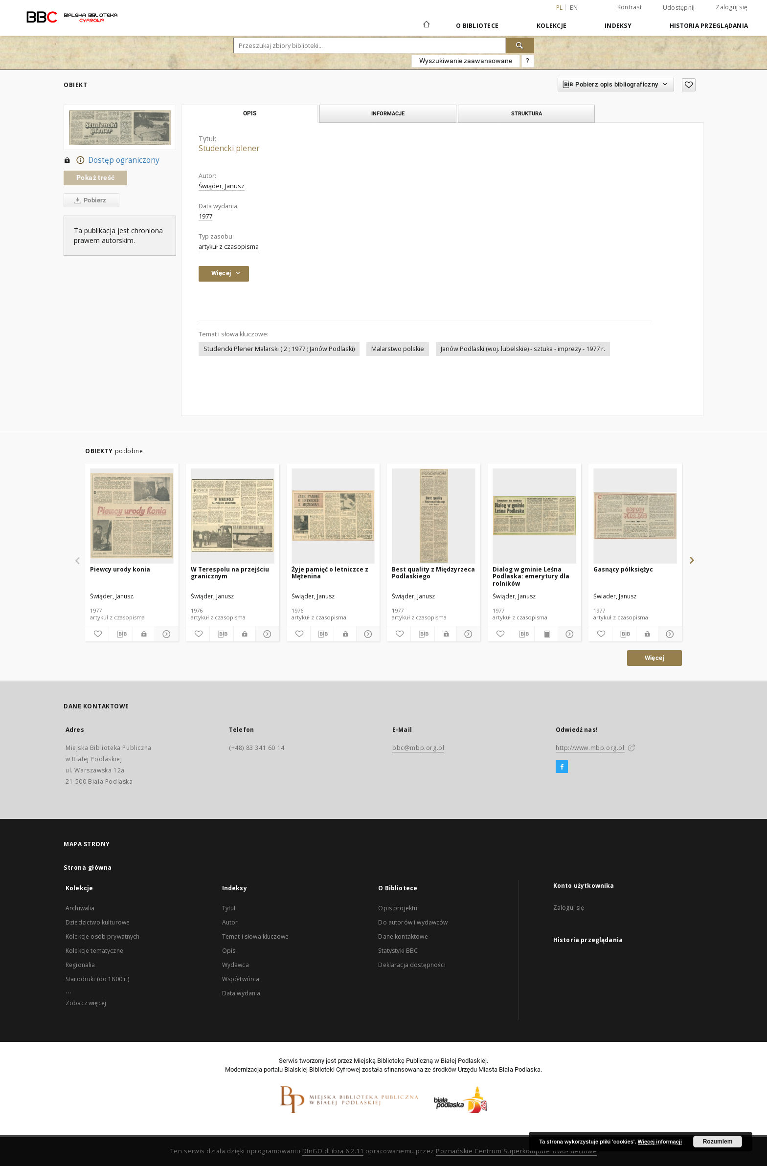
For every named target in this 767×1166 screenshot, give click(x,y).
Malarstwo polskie (397, 349)
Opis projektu (397, 908)
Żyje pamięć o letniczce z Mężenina (330, 572)
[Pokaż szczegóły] (165, 634)
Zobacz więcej (86, 1003)
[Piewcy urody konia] (131, 516)
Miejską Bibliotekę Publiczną (393, 1060)
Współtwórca (241, 979)
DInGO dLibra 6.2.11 (333, 1151)
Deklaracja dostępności (411, 965)
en (574, 7)
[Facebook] (562, 767)
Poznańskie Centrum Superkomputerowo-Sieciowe (516, 1151)
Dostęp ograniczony (111, 160)
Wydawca (235, 965)
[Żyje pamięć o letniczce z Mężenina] (333, 516)
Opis (229, 950)
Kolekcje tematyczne (94, 950)
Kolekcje (551, 26)
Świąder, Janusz (222, 186)
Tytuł (229, 908)
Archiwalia (80, 908)
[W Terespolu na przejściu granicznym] (232, 516)
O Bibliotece (477, 26)
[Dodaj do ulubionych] (689, 84)
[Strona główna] (426, 25)
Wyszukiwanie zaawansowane (465, 61)
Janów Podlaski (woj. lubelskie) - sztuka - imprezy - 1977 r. (523, 349)
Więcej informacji (660, 1141)
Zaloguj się (731, 7)
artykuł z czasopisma (229, 246)
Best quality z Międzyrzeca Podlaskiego (433, 572)
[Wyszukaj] (520, 45)
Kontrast (629, 7)
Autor (230, 922)
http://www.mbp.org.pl (590, 748)
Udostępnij (679, 8)
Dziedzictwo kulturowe (98, 922)
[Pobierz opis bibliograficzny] (121, 634)
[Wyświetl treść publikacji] (546, 634)
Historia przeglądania (709, 26)
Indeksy (618, 26)
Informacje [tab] (388, 113)
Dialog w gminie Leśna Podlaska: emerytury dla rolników (531, 576)
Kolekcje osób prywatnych (103, 936)
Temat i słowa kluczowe (255, 936)
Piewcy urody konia (120, 569)
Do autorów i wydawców (413, 922)
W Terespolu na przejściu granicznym (230, 572)
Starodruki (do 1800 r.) (97, 979)
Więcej (654, 657)
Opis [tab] (249, 113)
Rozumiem (718, 1141)
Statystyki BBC (398, 950)
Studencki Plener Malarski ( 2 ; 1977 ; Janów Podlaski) (279, 349)
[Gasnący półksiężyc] (635, 516)
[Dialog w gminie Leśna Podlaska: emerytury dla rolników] (534, 516)
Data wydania (241, 993)
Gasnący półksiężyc (623, 569)
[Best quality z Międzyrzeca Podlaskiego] (433, 516)
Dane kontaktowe (403, 936)
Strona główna (88, 867)
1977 (205, 216)
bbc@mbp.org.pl (418, 748)
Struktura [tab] (526, 113)
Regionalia (80, 965)
